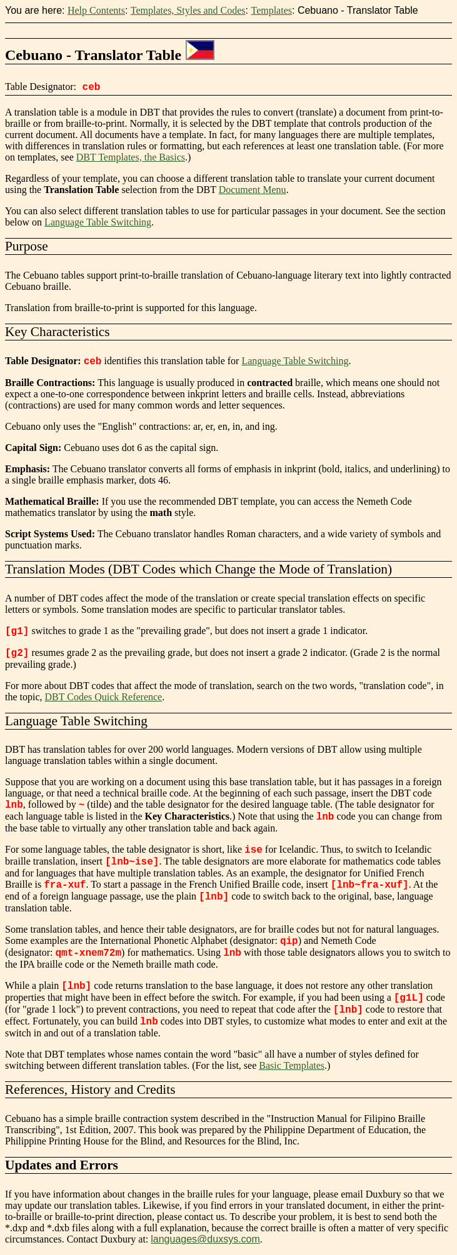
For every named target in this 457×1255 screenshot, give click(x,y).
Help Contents (96, 10)
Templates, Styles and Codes (188, 10)
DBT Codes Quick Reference (104, 697)
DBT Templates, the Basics (130, 157)
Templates (271, 10)
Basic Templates (291, 1065)
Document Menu (252, 189)
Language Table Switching (97, 222)
